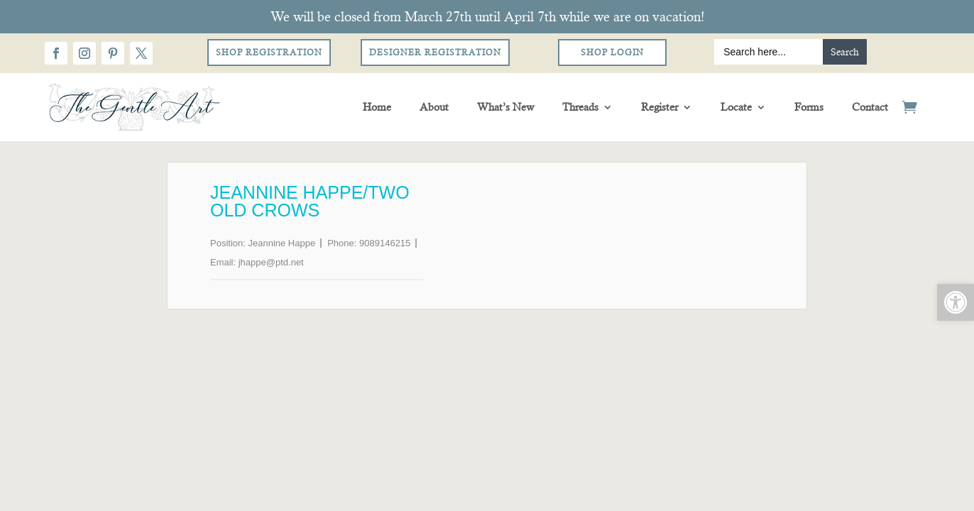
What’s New (505, 107)
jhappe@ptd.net (271, 262)
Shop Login (612, 52)
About (434, 107)
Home (377, 107)
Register (659, 107)
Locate (736, 107)
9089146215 (384, 243)
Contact (870, 107)
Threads (580, 107)
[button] (955, 302)
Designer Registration (435, 52)
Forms (808, 107)
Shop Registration (269, 52)
